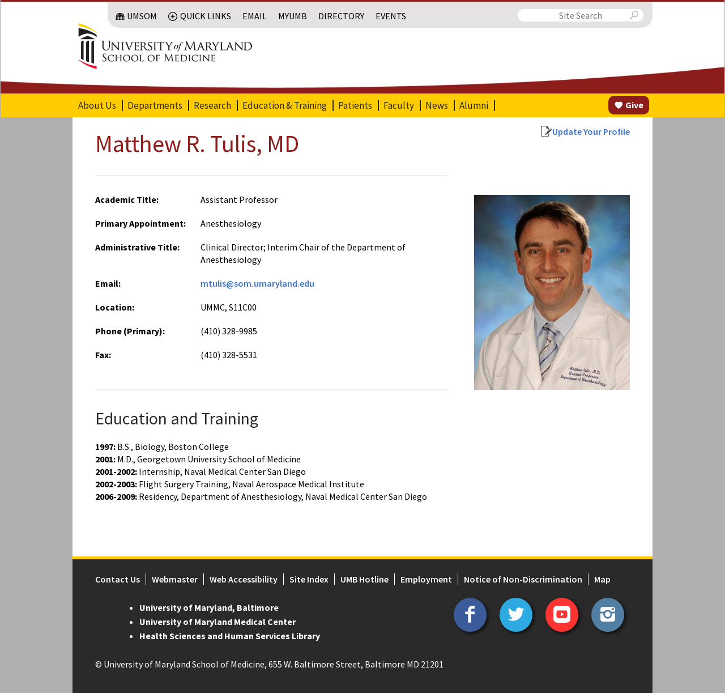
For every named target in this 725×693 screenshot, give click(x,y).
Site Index (309, 579)
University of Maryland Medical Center (217, 621)
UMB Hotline (364, 579)
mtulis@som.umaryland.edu (257, 283)
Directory (341, 16)
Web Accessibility (244, 579)
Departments (154, 105)
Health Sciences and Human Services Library (229, 635)
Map (602, 579)
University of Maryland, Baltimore (209, 607)
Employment (426, 579)
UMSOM (142, 16)
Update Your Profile (591, 131)
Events (391, 16)
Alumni (473, 105)
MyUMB (292, 16)
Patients (355, 105)
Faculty (398, 105)
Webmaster (175, 579)
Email (254, 16)
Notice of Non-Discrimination (523, 579)
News (436, 105)
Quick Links (205, 16)
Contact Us (117, 579)
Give (634, 104)
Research (212, 105)
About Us (97, 105)
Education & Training (284, 105)
